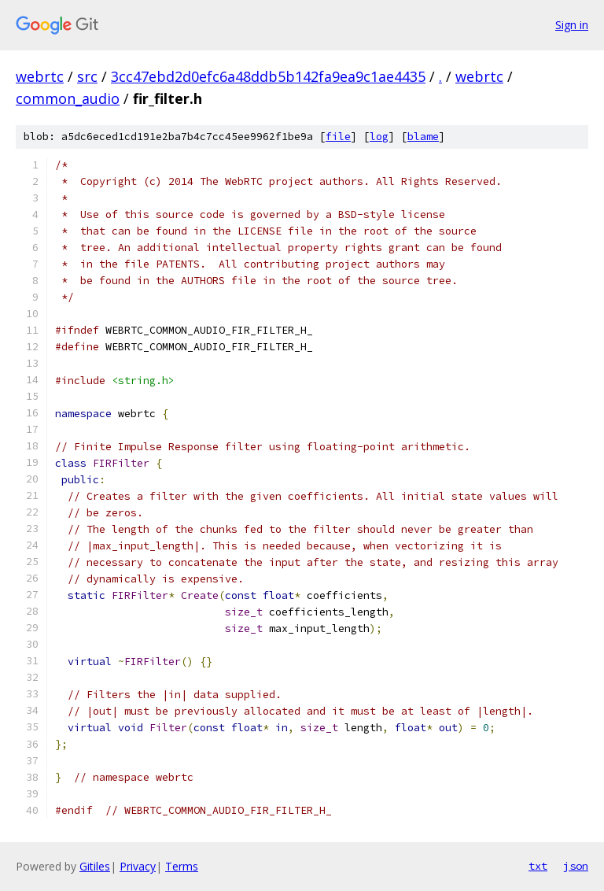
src (87, 76)
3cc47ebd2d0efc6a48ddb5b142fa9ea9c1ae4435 (268, 76)
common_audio (68, 98)
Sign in (571, 24)
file (338, 136)
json (575, 866)
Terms (181, 866)
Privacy (138, 866)
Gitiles (94, 866)
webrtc (40, 76)
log (379, 136)
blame (423, 136)
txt (537, 866)
